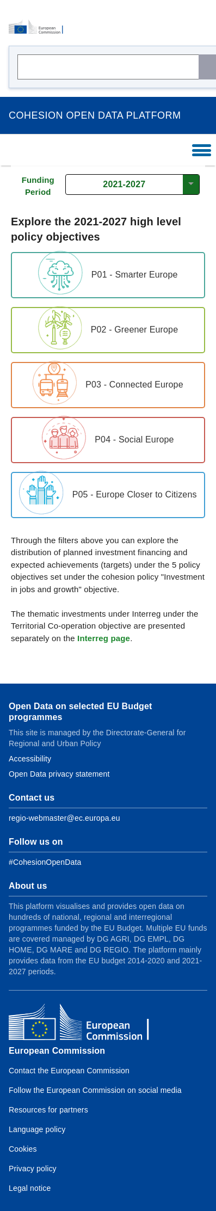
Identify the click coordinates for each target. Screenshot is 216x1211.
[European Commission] (39, 27)
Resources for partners (48, 1109)
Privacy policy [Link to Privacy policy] (33, 1168)
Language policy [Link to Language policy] (37, 1129)
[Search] (207, 66)
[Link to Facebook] (45, 862)
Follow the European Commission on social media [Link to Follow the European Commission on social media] (95, 1090)
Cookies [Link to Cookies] (23, 1149)
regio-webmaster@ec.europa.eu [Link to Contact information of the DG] (64, 818)
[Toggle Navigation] (202, 149)
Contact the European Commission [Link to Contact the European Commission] (69, 1070)
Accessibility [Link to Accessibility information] (30, 758)
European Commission (57, 1050)
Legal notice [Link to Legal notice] (30, 1188)
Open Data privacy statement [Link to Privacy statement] (59, 774)
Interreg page (103, 638)
